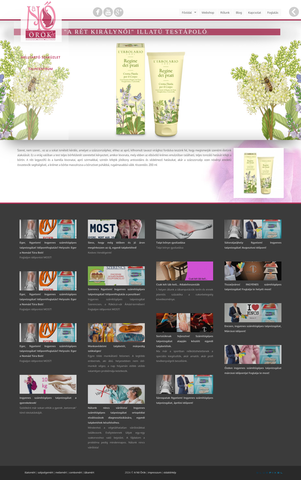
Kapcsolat (254, 12)
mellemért (61, 472)
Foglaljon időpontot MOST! (36, 257)
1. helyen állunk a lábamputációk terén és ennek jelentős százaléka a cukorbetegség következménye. (184, 294)
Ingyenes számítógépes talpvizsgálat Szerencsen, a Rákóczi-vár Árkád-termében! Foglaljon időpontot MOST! (116, 304)
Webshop (208, 12)
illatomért (30, 472)
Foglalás (272, 12)
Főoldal (187, 12)
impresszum (154, 472)
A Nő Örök (140, 472)
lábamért (89, 472)
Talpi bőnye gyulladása (170, 242)
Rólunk (225, 12)
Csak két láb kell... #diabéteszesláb (178, 284)
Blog (239, 12)
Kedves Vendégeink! (100, 252)
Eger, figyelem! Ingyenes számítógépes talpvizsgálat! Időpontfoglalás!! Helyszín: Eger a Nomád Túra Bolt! (48, 247)
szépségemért (45, 472)
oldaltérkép (169, 472)
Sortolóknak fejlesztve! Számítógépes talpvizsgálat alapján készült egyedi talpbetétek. (184, 341)
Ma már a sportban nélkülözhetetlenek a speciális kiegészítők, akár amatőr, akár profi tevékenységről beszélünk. (184, 356)
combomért (75, 472)
